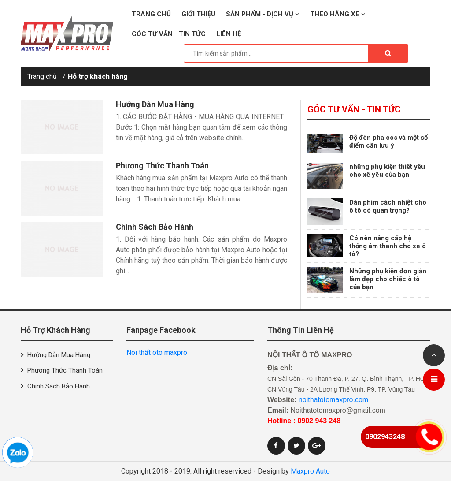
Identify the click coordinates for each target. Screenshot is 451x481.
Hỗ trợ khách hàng (98, 76)
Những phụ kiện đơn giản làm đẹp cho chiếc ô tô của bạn (387, 279)
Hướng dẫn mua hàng (155, 104)
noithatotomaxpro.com (333, 399)
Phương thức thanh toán (162, 165)
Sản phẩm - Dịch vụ (262, 14)
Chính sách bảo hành (154, 226)
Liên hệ (228, 34)
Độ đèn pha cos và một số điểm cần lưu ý (388, 141)
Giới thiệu (198, 14)
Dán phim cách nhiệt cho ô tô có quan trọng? (387, 206)
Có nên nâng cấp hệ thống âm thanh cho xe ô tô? (387, 246)
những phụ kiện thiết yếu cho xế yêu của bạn (387, 171)
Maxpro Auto (310, 471)
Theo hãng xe (338, 14)
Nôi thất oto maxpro (156, 352)
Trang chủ (151, 14)
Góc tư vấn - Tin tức (169, 34)
